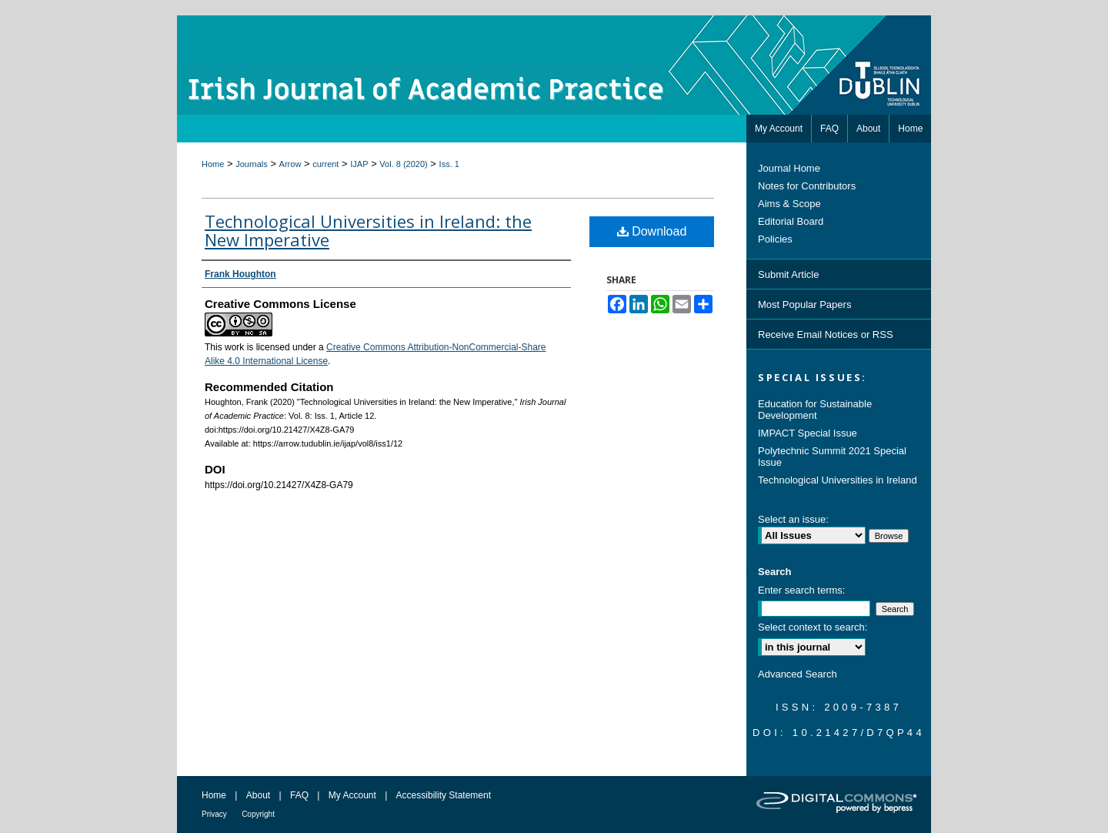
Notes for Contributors (807, 186)
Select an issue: (793, 519)
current (325, 164)
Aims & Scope (789, 203)
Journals (251, 164)
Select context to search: (812, 627)
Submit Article (788, 274)
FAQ (299, 795)
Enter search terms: (801, 590)
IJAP (359, 164)
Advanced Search (797, 674)
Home (213, 164)
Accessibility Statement (443, 795)
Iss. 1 (449, 164)
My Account (352, 795)
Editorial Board (790, 221)
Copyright (258, 814)
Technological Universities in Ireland (837, 480)
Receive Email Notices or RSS (825, 334)
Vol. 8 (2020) (403, 164)
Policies (775, 239)
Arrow (290, 164)
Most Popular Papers (804, 304)
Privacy (214, 814)
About (258, 795)
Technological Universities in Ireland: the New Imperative (368, 230)
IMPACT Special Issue (807, 433)
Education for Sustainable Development (815, 409)
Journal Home (789, 168)
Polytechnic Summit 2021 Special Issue (832, 456)
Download (652, 231)
